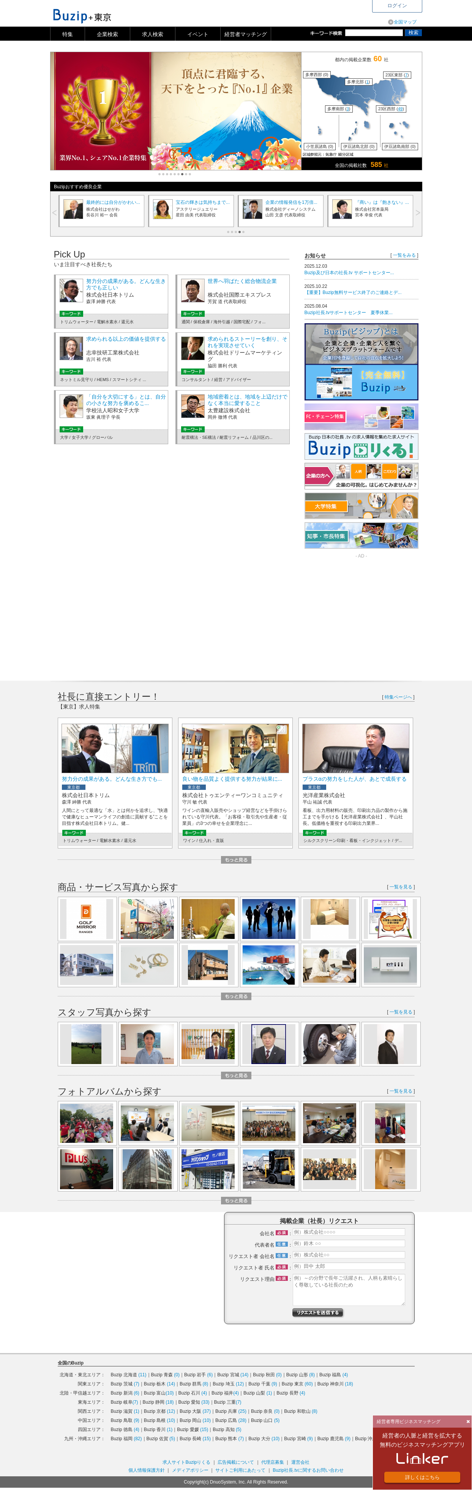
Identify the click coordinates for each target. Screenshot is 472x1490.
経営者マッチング (245, 34)
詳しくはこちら (422, 1477)
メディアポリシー (190, 1470)
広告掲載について (236, 1462)
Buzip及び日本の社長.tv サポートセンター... (349, 272)
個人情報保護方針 (146, 1470)
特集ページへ (398, 697)
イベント (197, 34)
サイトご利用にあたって (240, 1470)
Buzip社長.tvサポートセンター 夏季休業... (349, 312)
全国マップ (405, 22)
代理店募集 (272, 1462)
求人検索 (152, 34)
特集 (67, 34)
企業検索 (107, 34)
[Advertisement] (368, 613)
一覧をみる (404, 255)
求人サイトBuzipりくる (186, 1462)
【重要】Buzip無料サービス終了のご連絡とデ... (353, 292)
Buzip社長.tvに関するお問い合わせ (308, 1470)
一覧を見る (401, 887)
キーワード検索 (327, 33)
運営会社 (300, 1462)
